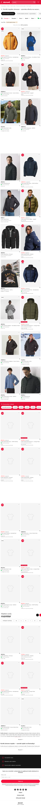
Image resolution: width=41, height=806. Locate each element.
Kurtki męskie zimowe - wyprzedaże (26, 13)
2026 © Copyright (20, 804)
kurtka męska (18, 736)
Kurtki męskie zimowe (8, 13)
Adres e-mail (3, 774)
